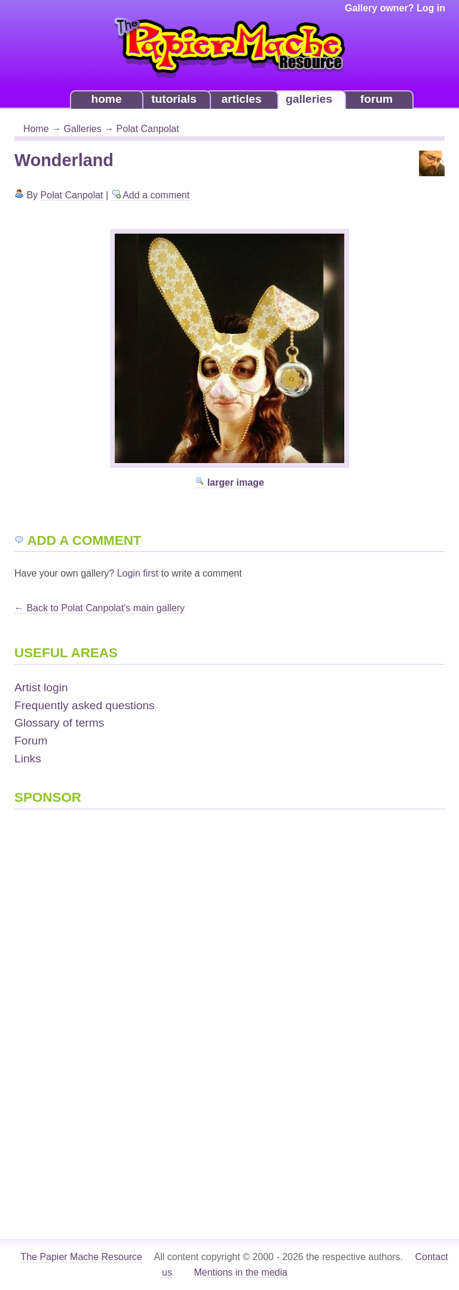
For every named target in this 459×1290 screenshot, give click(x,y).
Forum (30, 740)
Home (36, 129)
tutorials (174, 99)
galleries (309, 99)
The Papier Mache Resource (81, 1257)
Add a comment (150, 195)
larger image (229, 482)
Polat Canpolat (148, 129)
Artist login (41, 687)
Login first (137, 573)
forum (376, 99)
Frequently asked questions (84, 705)
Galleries (83, 129)
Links (27, 758)
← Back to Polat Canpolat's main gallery (99, 608)
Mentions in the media (240, 1272)
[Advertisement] (62, 1004)
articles (241, 99)
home (106, 99)
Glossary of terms (59, 722)
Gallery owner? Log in (395, 8)
